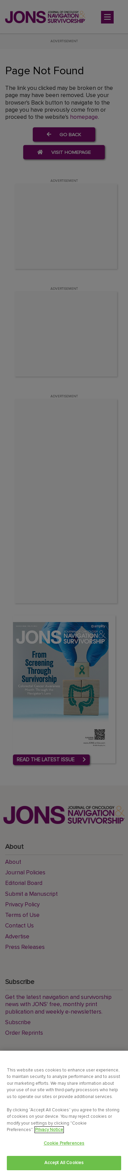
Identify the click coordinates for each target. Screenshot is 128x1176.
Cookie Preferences (64, 1143)
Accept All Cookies (64, 1162)
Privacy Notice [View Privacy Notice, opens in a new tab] (49, 1129)
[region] (64, 1113)
